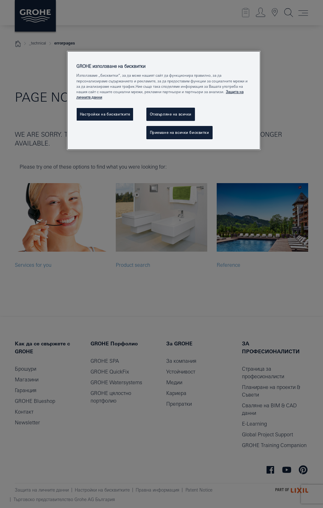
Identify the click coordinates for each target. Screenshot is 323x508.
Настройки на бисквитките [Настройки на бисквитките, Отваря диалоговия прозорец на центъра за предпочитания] (105, 114)
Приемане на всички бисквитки (179, 132)
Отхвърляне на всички (170, 114)
